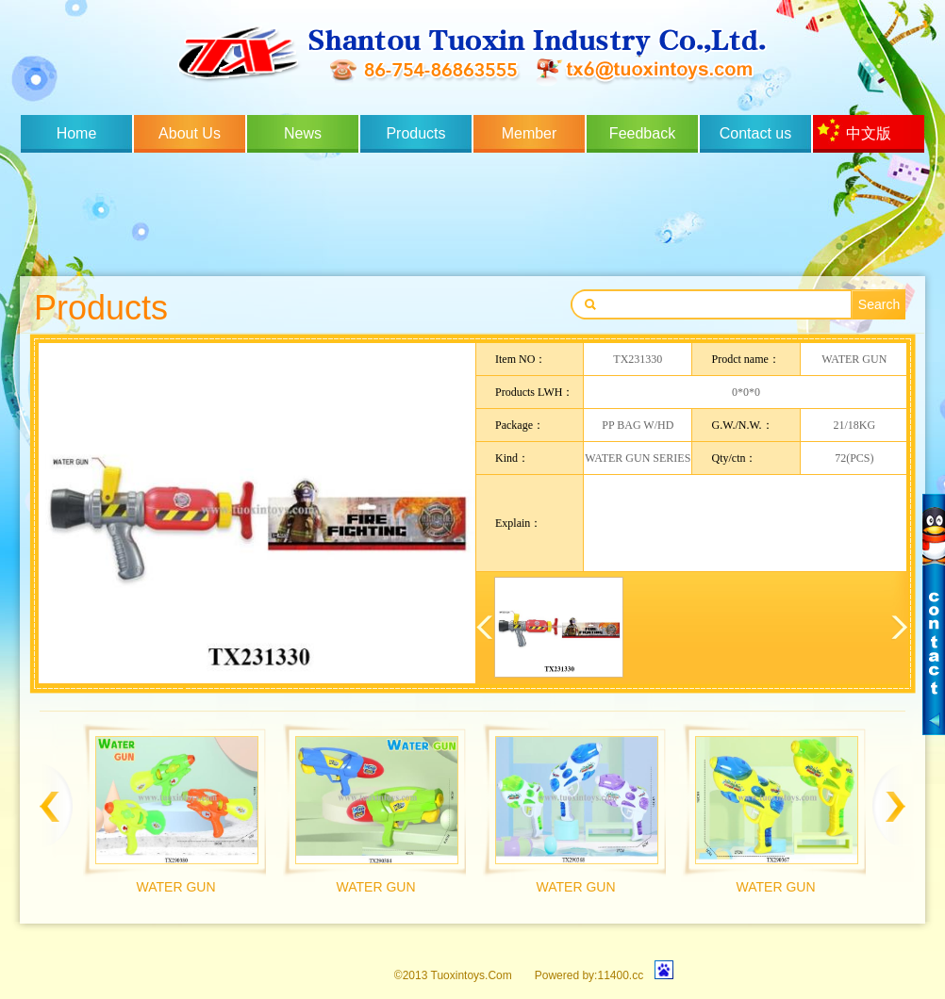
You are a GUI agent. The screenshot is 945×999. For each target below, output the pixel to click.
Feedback (642, 133)
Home (77, 133)
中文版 (868, 133)
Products (415, 133)
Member (529, 133)
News (303, 133)
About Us (189, 133)
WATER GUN (176, 886)
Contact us (755, 133)
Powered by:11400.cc (589, 975)
